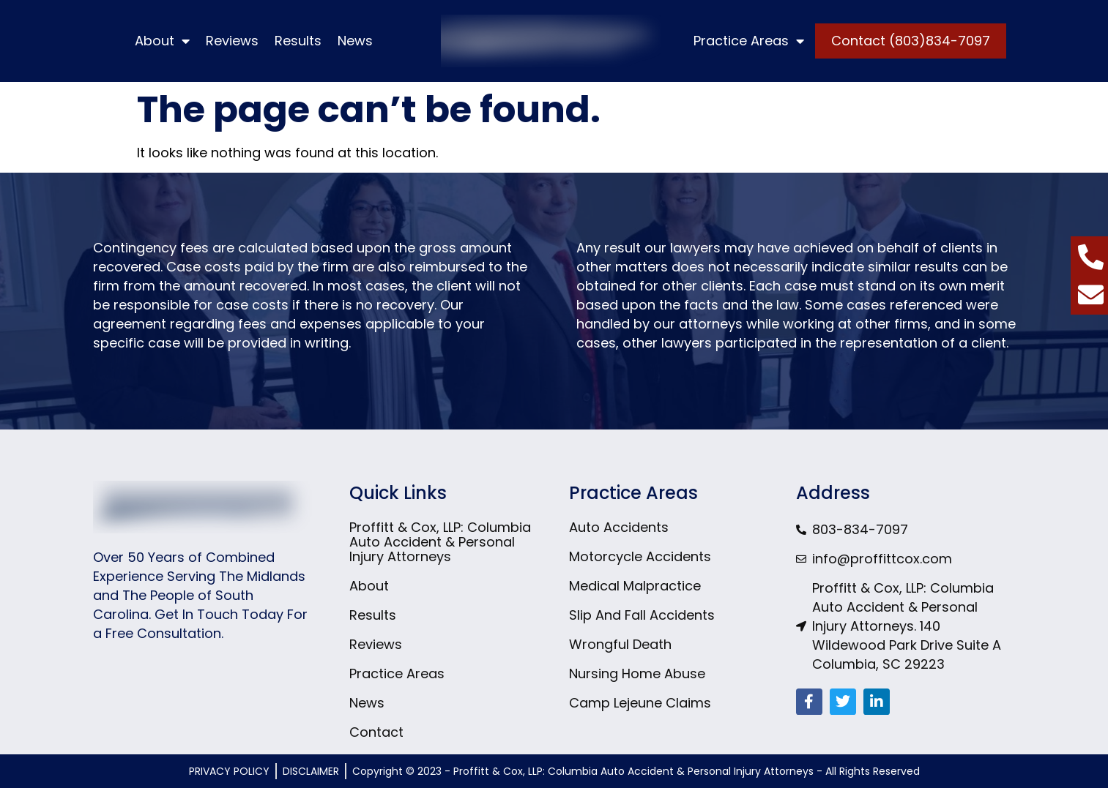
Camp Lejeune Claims (640, 703)
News (355, 40)
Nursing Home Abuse (637, 674)
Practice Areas (749, 41)
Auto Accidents (619, 527)
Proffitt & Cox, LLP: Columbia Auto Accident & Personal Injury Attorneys (440, 542)
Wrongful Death (620, 644)
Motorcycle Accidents (640, 556)
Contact (376, 732)
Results (298, 40)
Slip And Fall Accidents (642, 615)
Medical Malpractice (635, 586)
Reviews (232, 40)
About (162, 41)
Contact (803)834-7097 (910, 40)
